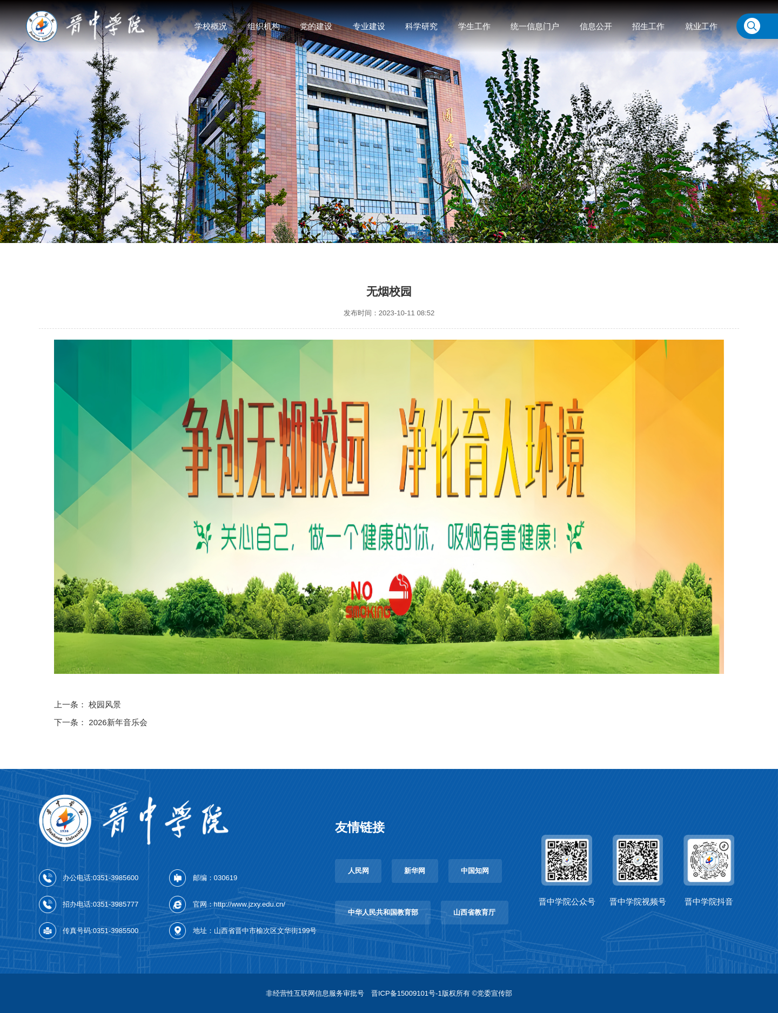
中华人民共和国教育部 (383, 912)
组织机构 (263, 26)
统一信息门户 (535, 26)
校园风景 (105, 704)
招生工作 (648, 26)
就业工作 (701, 26)
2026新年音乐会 (118, 722)
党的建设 (316, 26)
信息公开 (596, 26)
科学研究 (421, 26)
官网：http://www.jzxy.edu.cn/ (239, 904)
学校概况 (210, 26)
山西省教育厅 (474, 912)
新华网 (414, 871)
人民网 (358, 871)
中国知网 (475, 871)
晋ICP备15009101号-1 (406, 993)
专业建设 (369, 26)
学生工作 (474, 26)
